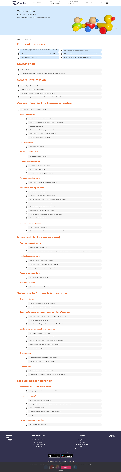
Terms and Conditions (82, 449)
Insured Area (89, 3)
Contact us (71, 3)
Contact (82, 442)
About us (82, 447)
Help (18, 39)
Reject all (54, 467)
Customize (60, 471)
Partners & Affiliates (82, 444)
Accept (65, 467)
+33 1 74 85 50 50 (73, 2)
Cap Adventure (38, 442)
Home (19, 3)
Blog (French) (82, 440)
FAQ (22, 39)
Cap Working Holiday (38, 444)
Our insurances (36, 3)
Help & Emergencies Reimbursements (55, 2)
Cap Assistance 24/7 (38, 440)
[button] (102, 3)
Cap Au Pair (27, 39)
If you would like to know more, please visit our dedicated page (75, 464)
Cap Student (38, 447)
